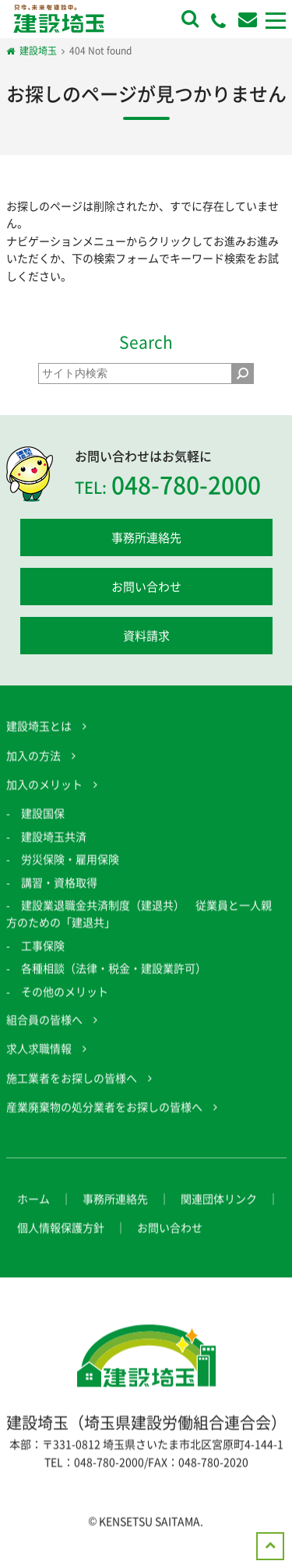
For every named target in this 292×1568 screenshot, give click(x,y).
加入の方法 (33, 767)
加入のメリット (44, 797)
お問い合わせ (146, 586)
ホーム (33, 1211)
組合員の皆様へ (44, 1032)
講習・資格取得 (59, 894)
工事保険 (43, 957)
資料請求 (146, 635)
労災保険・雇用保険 (70, 871)
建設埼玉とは (39, 738)
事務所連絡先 (146, 537)
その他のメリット (64, 1003)
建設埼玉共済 (53, 848)
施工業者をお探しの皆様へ (71, 1090)
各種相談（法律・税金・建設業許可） (113, 980)
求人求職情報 (39, 1061)
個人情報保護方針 (60, 1240)
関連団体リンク (219, 1211)
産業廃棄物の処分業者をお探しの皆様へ (104, 1119)
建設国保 (43, 825)
